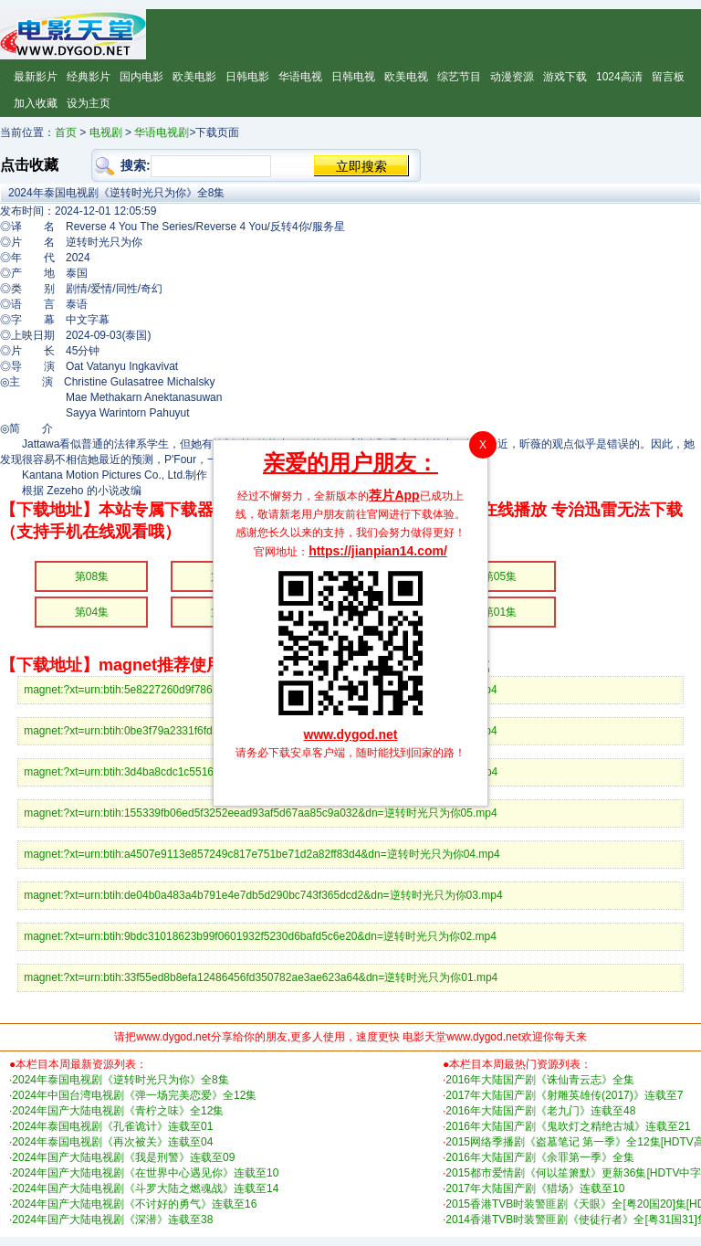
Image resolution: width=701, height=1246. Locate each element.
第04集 (92, 612)
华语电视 (300, 76)
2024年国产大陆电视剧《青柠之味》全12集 (118, 1110)
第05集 (500, 576)
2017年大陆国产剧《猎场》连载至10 (534, 1188)
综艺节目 (459, 76)
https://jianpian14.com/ (378, 551)
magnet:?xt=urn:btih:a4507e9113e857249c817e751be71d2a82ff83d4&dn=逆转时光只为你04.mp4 (262, 854)
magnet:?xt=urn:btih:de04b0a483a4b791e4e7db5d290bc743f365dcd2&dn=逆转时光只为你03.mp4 (263, 895)
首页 (66, 132)
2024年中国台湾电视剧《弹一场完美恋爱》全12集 (134, 1095)
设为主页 (88, 103)
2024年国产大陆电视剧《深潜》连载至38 (112, 1219)
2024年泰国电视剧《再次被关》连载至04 (112, 1141)
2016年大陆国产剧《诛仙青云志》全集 (539, 1079)
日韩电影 (247, 76)
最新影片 (36, 76)
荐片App (394, 495)
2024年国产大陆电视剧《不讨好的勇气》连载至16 (134, 1204)
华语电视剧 (161, 132)
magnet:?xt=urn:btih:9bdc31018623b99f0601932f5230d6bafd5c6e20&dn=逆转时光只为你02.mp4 (260, 936)
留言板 (668, 76)
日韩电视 (353, 76)
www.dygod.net (351, 734)
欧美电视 (406, 76)
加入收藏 (36, 103)
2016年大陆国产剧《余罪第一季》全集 (539, 1157)
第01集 (500, 612)
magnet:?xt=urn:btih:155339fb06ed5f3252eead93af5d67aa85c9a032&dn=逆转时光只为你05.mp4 (260, 813)
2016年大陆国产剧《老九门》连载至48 (540, 1110)
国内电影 (141, 76)
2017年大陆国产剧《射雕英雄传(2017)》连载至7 (564, 1095)
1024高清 (619, 76)
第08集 (92, 576)
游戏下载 (565, 76)
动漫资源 (512, 76)
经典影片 (88, 76)
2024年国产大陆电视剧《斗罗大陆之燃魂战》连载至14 (145, 1188)
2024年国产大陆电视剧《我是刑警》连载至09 (123, 1157)
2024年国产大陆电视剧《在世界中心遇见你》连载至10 (145, 1173)
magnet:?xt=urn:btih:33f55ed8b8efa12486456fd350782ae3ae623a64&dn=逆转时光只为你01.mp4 (260, 977)
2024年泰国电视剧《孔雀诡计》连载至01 (112, 1126)
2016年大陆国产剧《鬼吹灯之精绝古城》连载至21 (567, 1126)
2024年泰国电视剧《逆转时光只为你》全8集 (120, 1079)
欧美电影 (194, 76)
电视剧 (105, 132)
